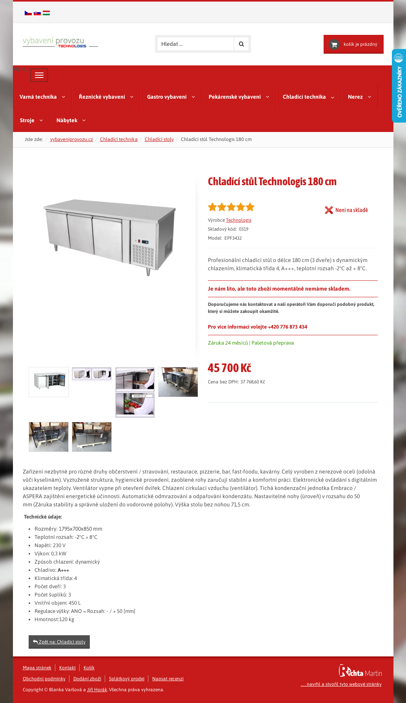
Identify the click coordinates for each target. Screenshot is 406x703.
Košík (89, 667)
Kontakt (67, 667)
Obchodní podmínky (44, 678)
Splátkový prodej (126, 678)
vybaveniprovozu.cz (71, 139)
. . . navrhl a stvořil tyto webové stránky (341, 684)
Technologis (238, 220)
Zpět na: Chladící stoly (59, 642)
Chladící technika (119, 139)
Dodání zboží (87, 678)
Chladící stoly (159, 139)
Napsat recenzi (168, 678)
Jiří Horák (97, 689)
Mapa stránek (37, 667)
